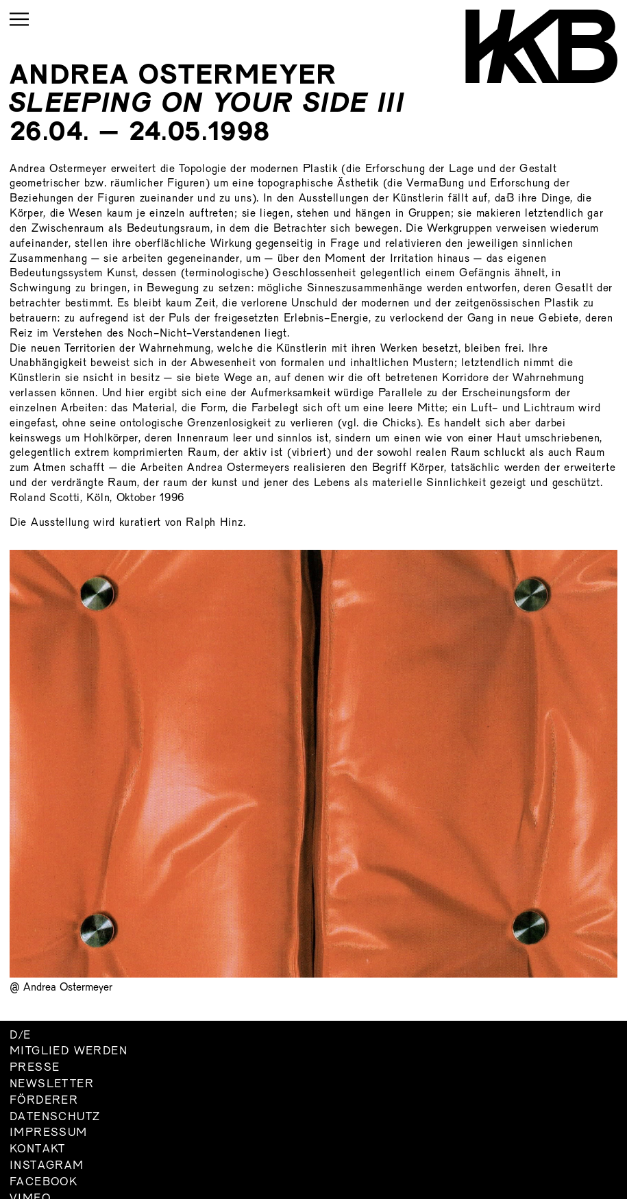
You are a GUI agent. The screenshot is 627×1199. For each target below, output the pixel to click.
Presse (35, 1068)
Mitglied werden (68, 1051)
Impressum (49, 1133)
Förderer (44, 1101)
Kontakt (38, 1149)
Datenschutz (55, 1117)
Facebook (43, 1182)
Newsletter (52, 1084)
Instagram (47, 1166)
